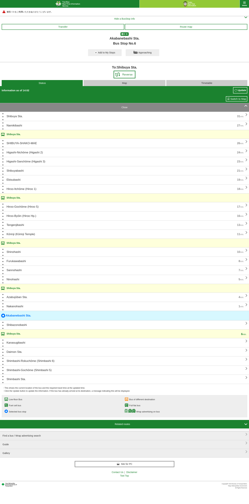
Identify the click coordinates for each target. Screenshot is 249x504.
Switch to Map (238, 98)
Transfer (62, 26)
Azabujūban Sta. (17, 297)
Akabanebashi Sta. (16, 316)
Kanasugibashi (16, 342)
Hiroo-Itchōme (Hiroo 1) (21, 189)
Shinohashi (14, 252)
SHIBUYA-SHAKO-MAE (22, 143)
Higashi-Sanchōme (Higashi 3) (26, 161)
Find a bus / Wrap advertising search (125, 434)
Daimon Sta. (14, 351)
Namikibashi (14, 125)
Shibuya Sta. (15, 116)
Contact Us (117, 472)
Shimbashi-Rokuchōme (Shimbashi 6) (30, 361)
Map (124, 83)
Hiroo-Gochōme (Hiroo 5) (23, 206)
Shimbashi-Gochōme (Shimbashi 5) (29, 370)
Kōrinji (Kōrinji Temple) (21, 234)
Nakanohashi (15, 306)
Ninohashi (13, 279)
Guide (125, 443)
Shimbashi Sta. (16, 379)
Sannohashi (14, 270)
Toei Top (124, 475)
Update (242, 90)
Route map (186, 26)
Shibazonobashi (17, 325)
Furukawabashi (16, 261)
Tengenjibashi (15, 225)
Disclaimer (131, 472)
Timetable (206, 83)
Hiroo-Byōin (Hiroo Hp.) (21, 216)
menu (244, 4)
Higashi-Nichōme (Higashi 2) (25, 152)
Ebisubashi (13, 179)
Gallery (125, 452)
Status (42, 83)
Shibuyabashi (15, 170)
